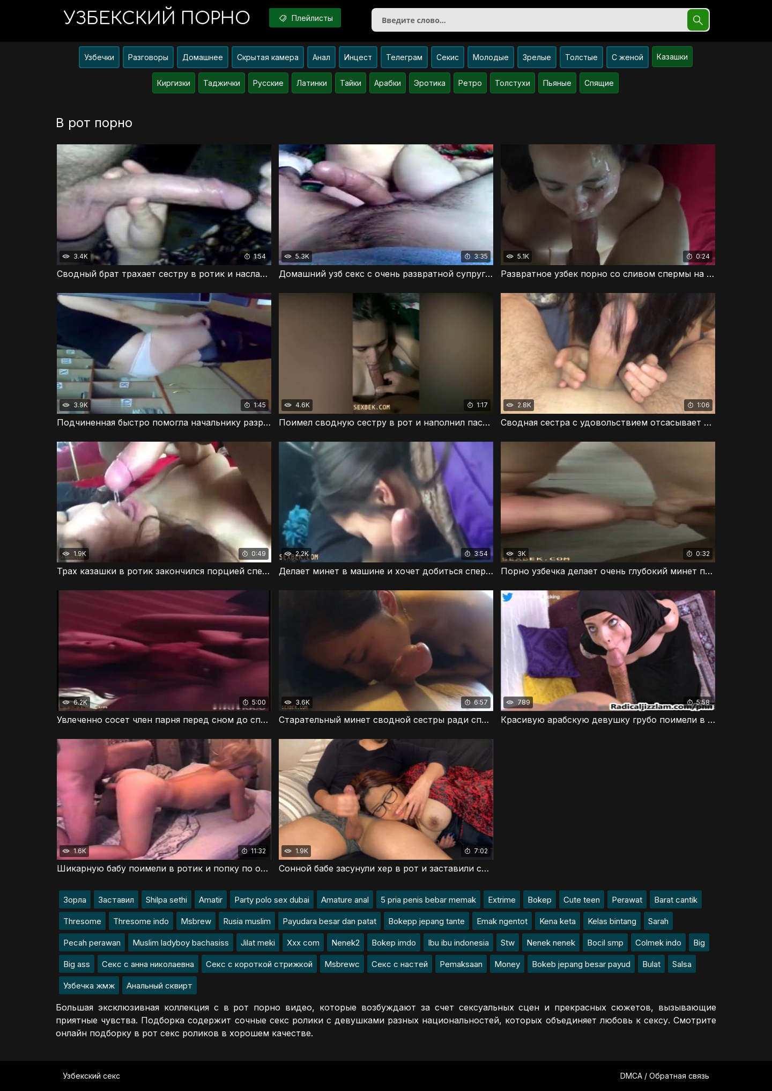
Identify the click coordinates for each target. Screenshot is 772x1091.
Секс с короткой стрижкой (259, 964)
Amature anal (345, 900)
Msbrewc (342, 964)
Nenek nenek (550, 943)
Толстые (581, 57)
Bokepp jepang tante (426, 921)
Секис (447, 57)
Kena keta (557, 921)
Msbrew (196, 921)
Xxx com (303, 943)
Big (699, 943)
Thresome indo (141, 921)
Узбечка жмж (89, 985)
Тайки (350, 82)
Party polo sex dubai (271, 900)
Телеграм (404, 57)
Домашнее (202, 57)
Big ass (76, 964)
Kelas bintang (612, 921)
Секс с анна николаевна (148, 964)
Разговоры (148, 57)
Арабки (387, 82)
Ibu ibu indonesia (458, 943)
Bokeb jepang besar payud (581, 964)
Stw (508, 943)
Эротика (430, 82)
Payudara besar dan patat (329, 921)
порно (157, 18)
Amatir (210, 900)
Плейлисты (305, 17)
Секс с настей (400, 964)
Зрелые (537, 57)
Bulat (651, 964)
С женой (627, 57)
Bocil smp (605, 943)
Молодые (491, 57)
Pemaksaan (461, 964)
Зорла (74, 900)
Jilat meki (258, 943)
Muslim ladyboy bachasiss (180, 943)
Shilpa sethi (166, 900)
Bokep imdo (394, 943)
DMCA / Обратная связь (664, 1075)
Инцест (358, 57)
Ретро (470, 82)
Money (507, 964)
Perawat (627, 900)
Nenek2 (345, 943)
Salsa (682, 964)
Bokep (540, 900)
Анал (321, 57)
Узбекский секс (91, 1075)
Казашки (672, 56)
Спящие (599, 82)
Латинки (311, 82)
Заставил (116, 900)
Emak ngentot (502, 921)
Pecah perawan (92, 943)
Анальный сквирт (159, 985)
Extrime (502, 900)
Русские (268, 82)
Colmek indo (658, 943)
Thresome (82, 921)
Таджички (221, 82)
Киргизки (173, 82)
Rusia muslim (247, 921)
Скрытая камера (268, 57)
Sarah (658, 921)
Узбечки (99, 57)
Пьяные (557, 82)
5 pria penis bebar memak (428, 900)
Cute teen (581, 900)
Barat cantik (675, 900)
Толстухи (512, 82)
